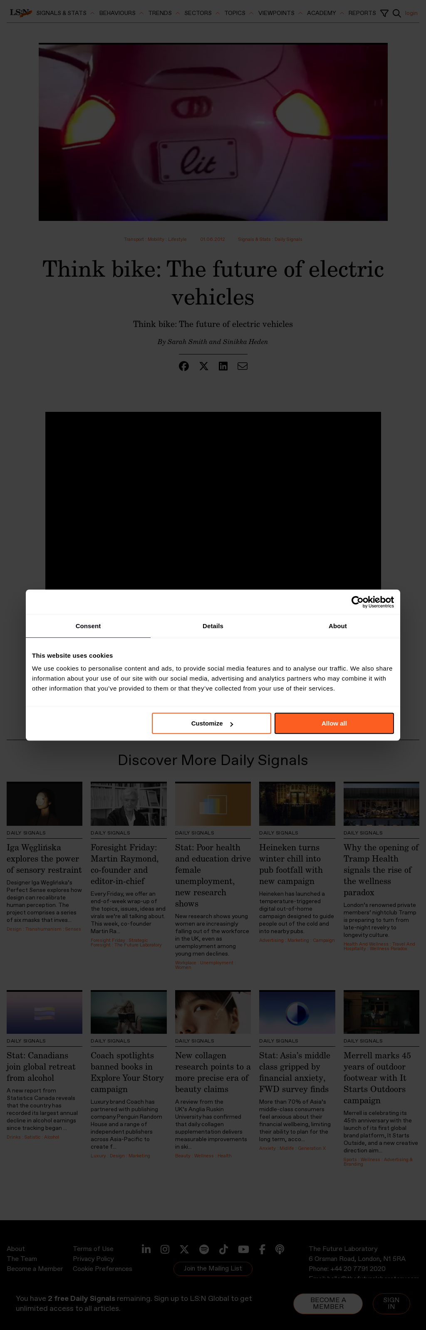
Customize (212, 723)
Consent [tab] (88, 625)
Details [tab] (213, 625)
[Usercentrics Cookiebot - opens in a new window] (357, 602)
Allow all (334, 723)
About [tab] (338, 625)
